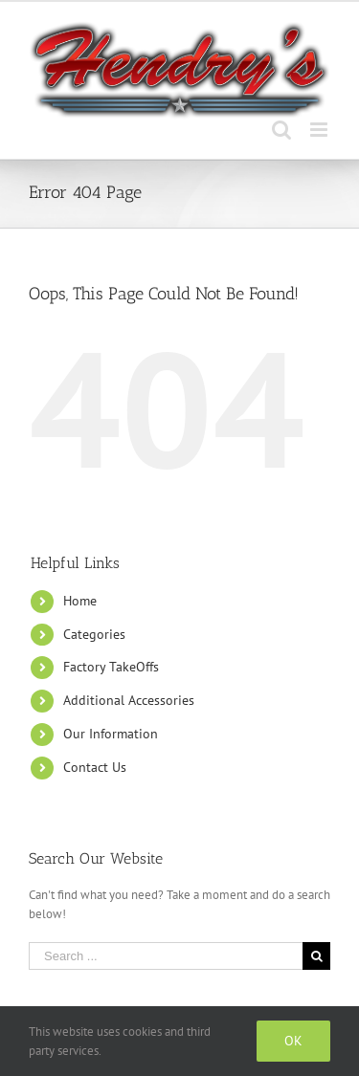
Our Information (110, 733)
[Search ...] (166, 956)
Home (80, 600)
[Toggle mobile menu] (320, 130)
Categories (94, 634)
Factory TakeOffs (111, 666)
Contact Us (94, 767)
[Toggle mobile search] (281, 130)
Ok (293, 1040)
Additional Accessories (128, 700)
